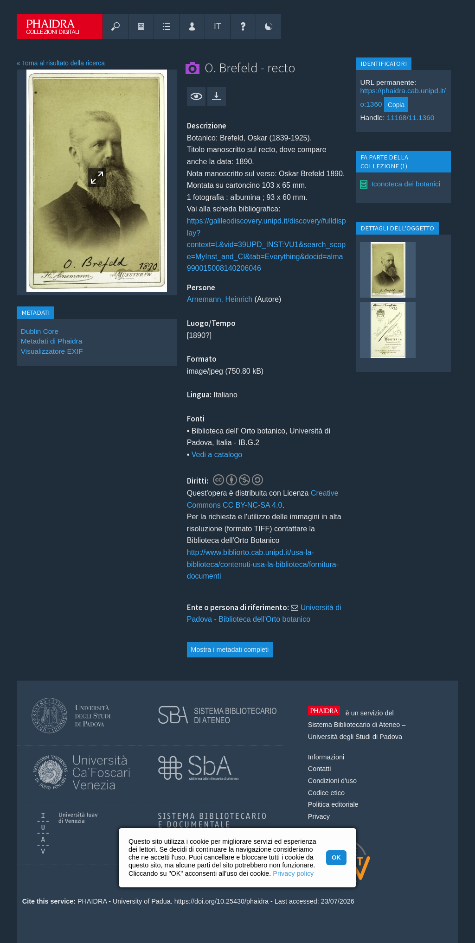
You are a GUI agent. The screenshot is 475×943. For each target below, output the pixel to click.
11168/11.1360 (411, 117)
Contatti (319, 768)
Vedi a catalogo (217, 455)
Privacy (319, 816)
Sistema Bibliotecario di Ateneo (354, 724)
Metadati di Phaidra (51, 341)
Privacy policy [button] (293, 873)
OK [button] (336, 857)
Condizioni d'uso (332, 780)
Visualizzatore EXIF (52, 351)
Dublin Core (39, 331)
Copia (396, 104)
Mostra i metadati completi (230, 649)
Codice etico (326, 792)
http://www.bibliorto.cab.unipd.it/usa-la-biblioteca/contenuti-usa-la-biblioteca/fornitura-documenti (263, 564)
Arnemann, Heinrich (219, 299)
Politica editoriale (333, 804)
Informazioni (326, 757)
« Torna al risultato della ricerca (61, 63)
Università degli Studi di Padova (355, 736)
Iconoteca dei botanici (405, 184)
